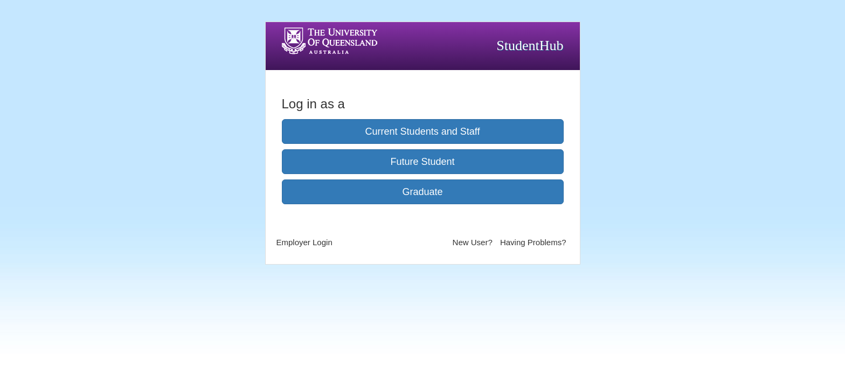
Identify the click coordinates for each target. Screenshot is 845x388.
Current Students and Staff (422, 131)
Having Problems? (533, 242)
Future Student (422, 161)
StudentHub (529, 45)
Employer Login (304, 242)
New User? (473, 242)
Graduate (422, 191)
